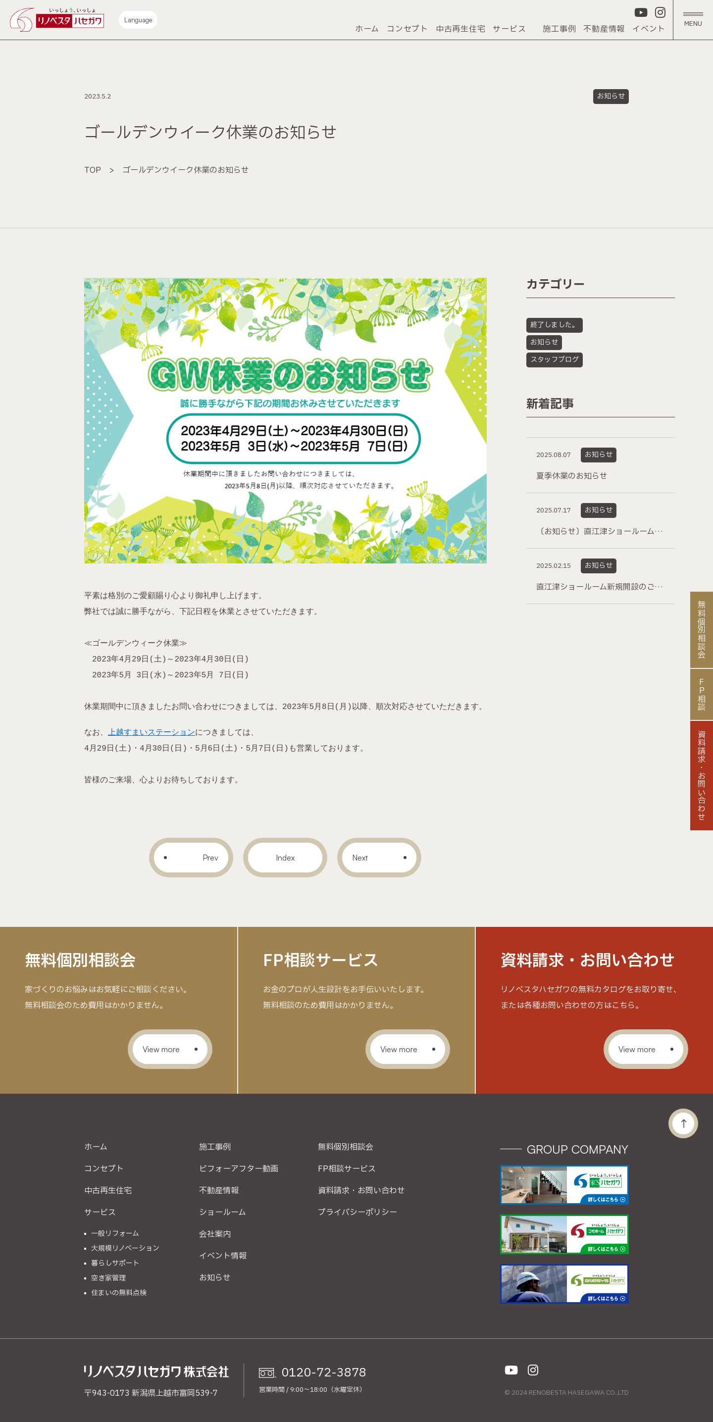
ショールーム (222, 1213)
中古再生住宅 (461, 29)
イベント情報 (223, 1256)
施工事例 (559, 29)
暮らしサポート (115, 1263)
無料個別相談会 (345, 1147)
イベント (648, 29)
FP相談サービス (347, 1169)
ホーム (367, 29)
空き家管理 (108, 1278)
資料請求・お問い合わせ (361, 1191)
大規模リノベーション (125, 1248)
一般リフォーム (115, 1233)
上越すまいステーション (151, 732)
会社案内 (215, 1234)
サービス (509, 29)
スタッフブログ (554, 360)
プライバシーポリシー (357, 1213)
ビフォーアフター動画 (238, 1169)
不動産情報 (604, 29)
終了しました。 (554, 325)
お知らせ (611, 96)
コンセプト (407, 29)
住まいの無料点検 (119, 1293)
